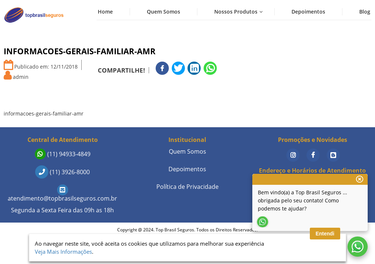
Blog (364, 11)
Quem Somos (163, 11)
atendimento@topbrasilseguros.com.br (62, 194)
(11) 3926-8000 (62, 172)
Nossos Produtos (235, 11)
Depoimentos (308, 11)
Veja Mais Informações (63, 251)
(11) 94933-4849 (62, 154)
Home (105, 11)
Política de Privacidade (187, 187)
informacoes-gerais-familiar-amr (43, 113)
